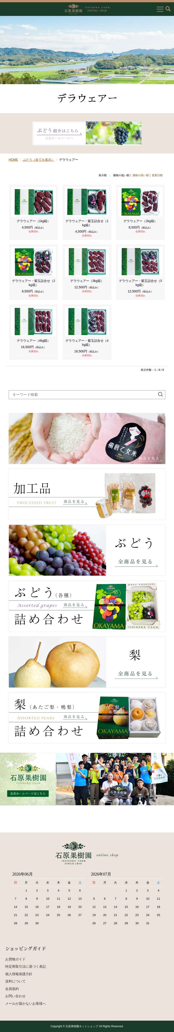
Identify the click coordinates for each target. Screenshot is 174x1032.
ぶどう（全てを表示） (39, 159)
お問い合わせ (15, 996)
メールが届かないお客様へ (25, 1003)
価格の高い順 (141, 175)
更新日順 (157, 175)
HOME (13, 159)
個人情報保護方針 (18, 974)
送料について (15, 981)
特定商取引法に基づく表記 (25, 966)
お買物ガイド (15, 959)
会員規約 (12, 988)
